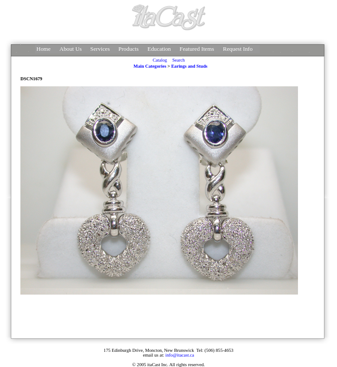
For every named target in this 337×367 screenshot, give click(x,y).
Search (178, 60)
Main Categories (150, 66)
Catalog (160, 60)
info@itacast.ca (179, 355)
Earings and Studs (189, 66)
